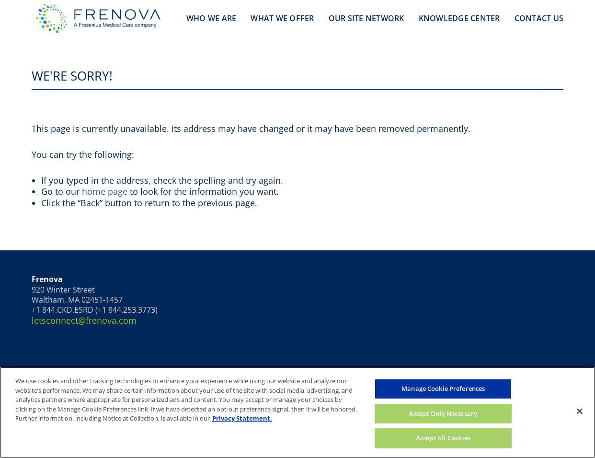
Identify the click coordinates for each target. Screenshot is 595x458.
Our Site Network (366, 18)
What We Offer (282, 18)
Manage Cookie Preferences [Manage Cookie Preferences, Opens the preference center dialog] (443, 388)
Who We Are (211, 18)
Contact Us (539, 18)
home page (104, 191)
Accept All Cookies (443, 438)
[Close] (579, 411)
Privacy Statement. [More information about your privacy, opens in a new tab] (242, 418)
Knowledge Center (459, 18)
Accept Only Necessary (443, 413)
